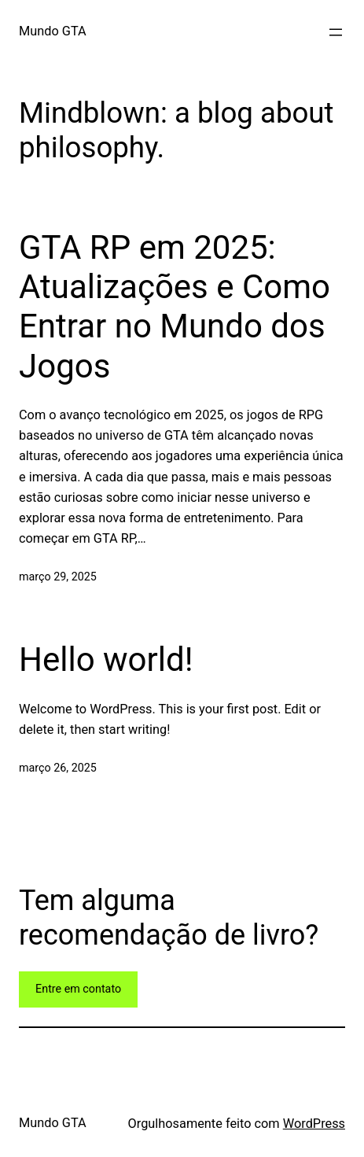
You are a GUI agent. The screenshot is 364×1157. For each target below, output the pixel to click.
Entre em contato (78, 988)
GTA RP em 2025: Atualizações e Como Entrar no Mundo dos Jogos (174, 306)
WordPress (314, 1123)
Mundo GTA (52, 31)
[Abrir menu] (335, 32)
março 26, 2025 (58, 767)
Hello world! (106, 659)
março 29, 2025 (58, 576)
